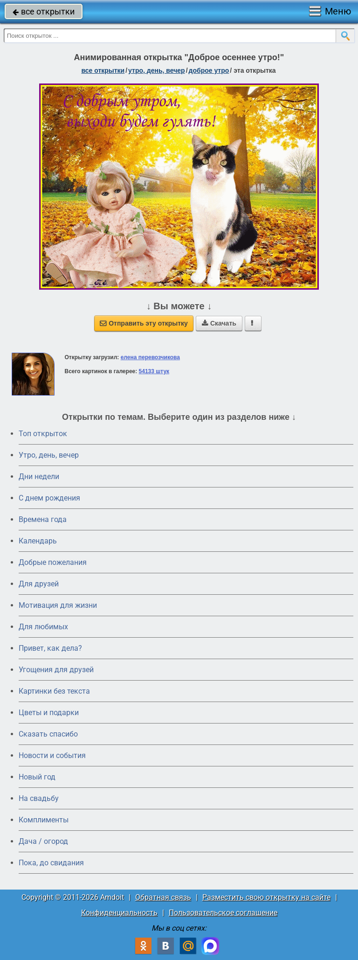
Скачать (219, 323)
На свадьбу (39, 798)
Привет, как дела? (50, 648)
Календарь (38, 540)
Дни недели (39, 476)
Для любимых (43, 626)
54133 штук (154, 371)
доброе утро (209, 70)
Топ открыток (43, 433)
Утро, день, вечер (49, 455)
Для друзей (39, 583)
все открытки (44, 11)
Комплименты (44, 819)
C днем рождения (49, 498)
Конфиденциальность (119, 912)
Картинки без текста (54, 691)
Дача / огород (43, 841)
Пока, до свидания (51, 862)
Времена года (43, 519)
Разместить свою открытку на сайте (266, 897)
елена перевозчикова (150, 357)
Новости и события (52, 755)
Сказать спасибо (48, 734)
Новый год (37, 776)
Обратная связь (163, 897)
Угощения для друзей (56, 669)
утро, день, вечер (156, 70)
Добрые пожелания (53, 562)
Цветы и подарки (49, 712)
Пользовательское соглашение (223, 912)
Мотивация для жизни (58, 605)
